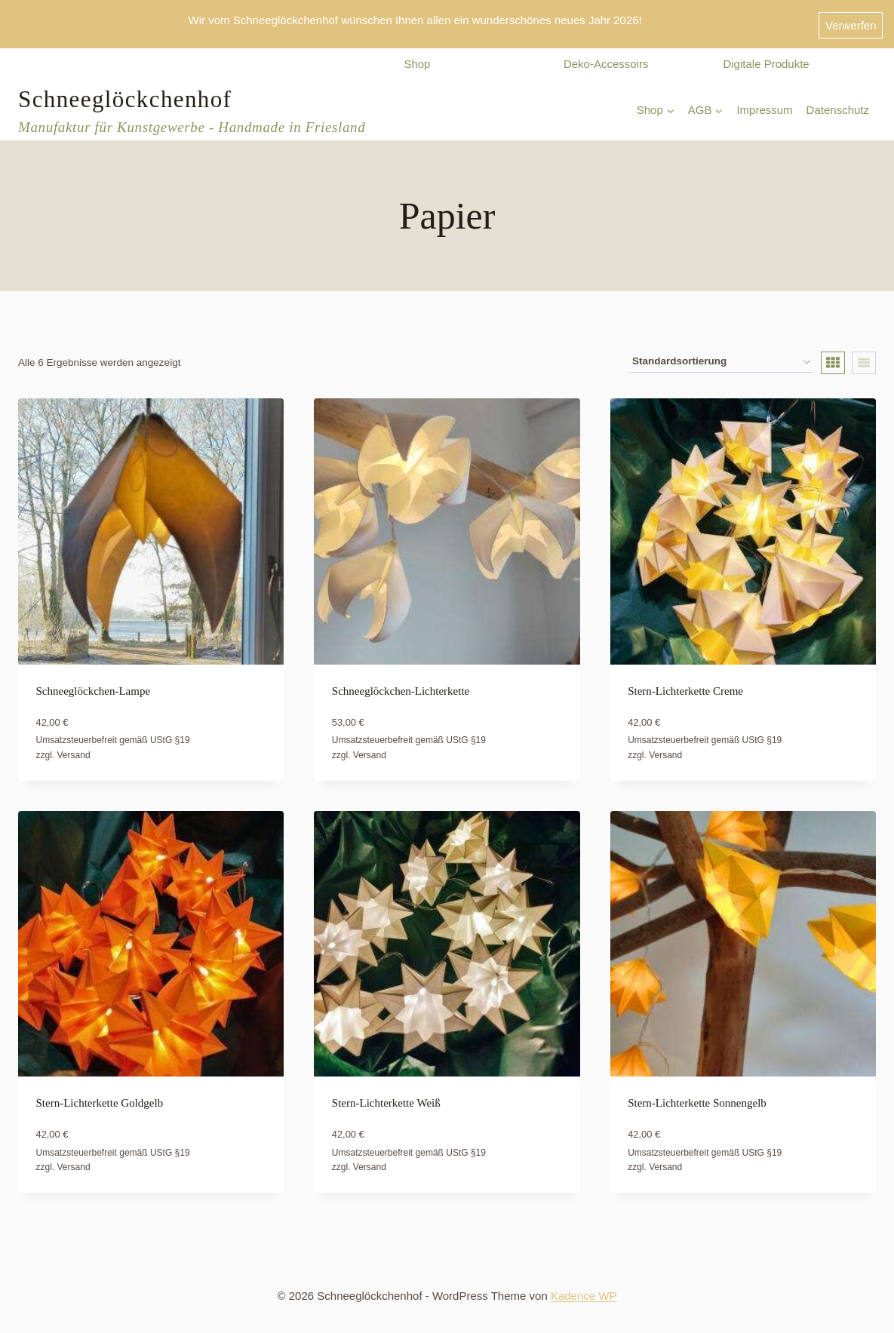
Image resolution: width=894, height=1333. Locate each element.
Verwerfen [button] (851, 20)
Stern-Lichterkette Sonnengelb (697, 1097)
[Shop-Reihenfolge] (721, 356)
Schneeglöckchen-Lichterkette (400, 684)
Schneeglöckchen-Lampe (93, 684)
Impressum (764, 103)
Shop (417, 57)
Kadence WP (584, 1289)
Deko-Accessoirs (606, 57)
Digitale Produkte (766, 57)
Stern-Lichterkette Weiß (386, 1097)
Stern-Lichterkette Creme (685, 684)
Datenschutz (837, 103)
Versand (74, 748)
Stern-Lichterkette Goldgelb (100, 1097)
